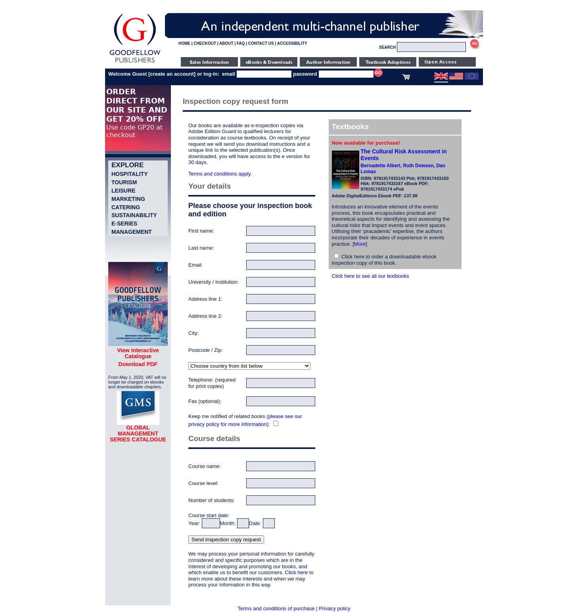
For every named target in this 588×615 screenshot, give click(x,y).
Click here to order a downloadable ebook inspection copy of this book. (384, 259)
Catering (125, 207)
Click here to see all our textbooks (370, 276)
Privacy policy (334, 608)
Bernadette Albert (380, 165)
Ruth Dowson (418, 165)
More (360, 244)
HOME (184, 43)
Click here (296, 572)
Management (131, 232)
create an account (172, 74)
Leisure (123, 190)
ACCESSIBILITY (292, 43)
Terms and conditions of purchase (275, 608)
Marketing (128, 199)
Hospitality (129, 174)
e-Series (124, 223)
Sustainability (134, 215)
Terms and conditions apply (219, 174)
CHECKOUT (204, 43)
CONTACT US (261, 43)
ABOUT (226, 43)
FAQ (241, 43)
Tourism (124, 182)
